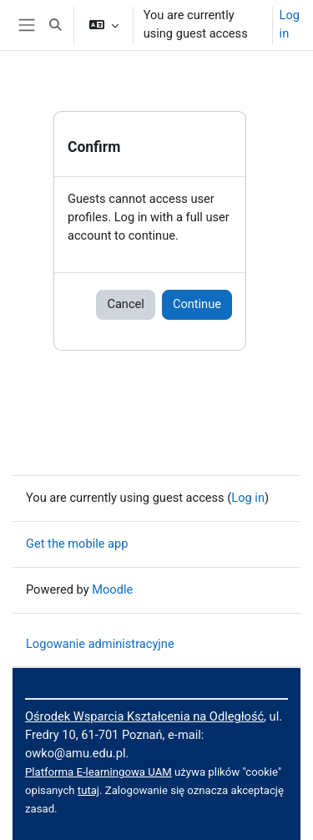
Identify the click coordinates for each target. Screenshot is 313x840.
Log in (290, 24)
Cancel (125, 303)
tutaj (88, 790)
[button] (55, 25)
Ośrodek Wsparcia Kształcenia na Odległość (144, 716)
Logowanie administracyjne (100, 643)
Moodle (112, 589)
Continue (197, 303)
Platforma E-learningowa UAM (98, 772)
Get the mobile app (77, 543)
